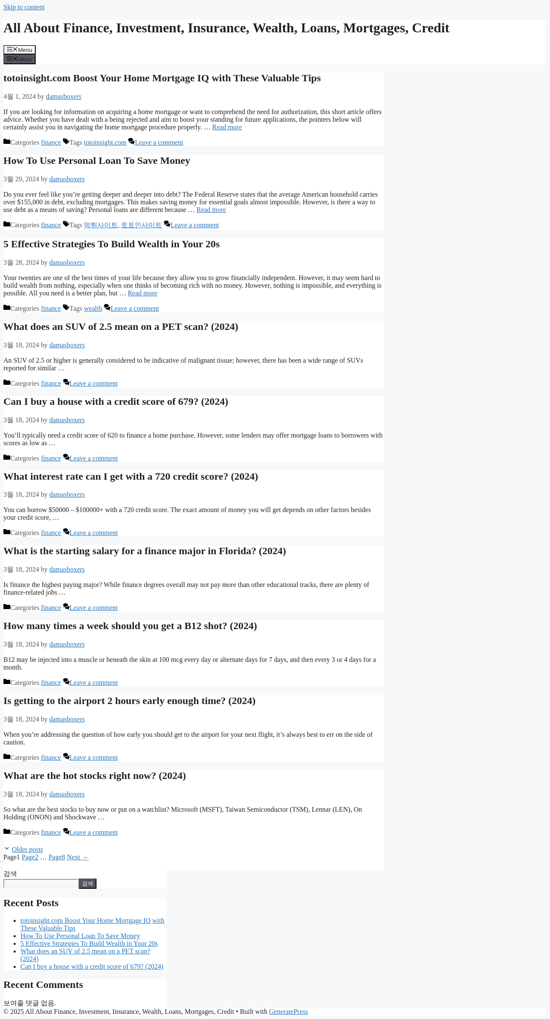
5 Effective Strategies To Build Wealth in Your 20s (111, 243)
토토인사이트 (141, 225)
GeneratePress (288, 1011)
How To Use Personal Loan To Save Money (96, 160)
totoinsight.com (105, 142)
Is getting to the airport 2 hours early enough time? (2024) (129, 700)
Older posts (27, 849)
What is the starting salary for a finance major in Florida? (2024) (144, 550)
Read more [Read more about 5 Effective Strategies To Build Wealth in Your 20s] (142, 293)
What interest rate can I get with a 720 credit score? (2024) (130, 476)
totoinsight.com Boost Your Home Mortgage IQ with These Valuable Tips (162, 77)
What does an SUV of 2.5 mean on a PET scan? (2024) (120, 326)
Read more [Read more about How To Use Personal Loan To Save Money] (211, 209)
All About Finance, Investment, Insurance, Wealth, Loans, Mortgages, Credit (226, 27)
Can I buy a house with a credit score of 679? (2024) (115, 401)
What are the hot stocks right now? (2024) (94, 775)
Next (77, 857)
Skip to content (24, 7)
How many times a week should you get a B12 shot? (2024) (130, 625)
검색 (10, 873)
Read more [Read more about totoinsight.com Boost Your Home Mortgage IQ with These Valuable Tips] (227, 127)
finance (51, 142)
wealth (93, 308)
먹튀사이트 (101, 225)
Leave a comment (159, 142)
